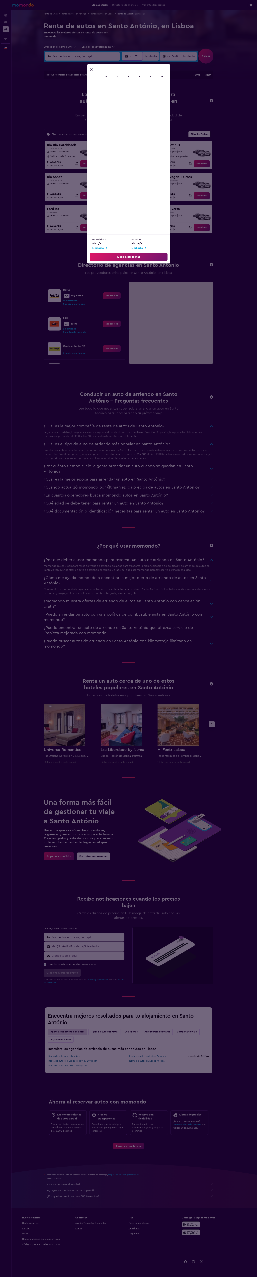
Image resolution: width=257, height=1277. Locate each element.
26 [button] (90, 119)
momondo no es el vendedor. (136, 1184)
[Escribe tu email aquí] (93, 955)
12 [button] (91, 103)
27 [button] (99, 119)
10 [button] (75, 103)
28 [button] (106, 119)
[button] (5, 5)
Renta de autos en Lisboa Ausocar (153, 1061)
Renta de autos (56, 14)
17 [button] (75, 111)
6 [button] (99, 95)
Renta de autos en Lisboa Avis (70, 1056)
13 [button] (99, 103)
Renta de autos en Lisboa (107, 14)
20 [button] (99, 111)
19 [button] (91, 111)
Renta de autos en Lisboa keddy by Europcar (78, 1061)
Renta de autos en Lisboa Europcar (153, 1056)
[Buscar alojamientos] (5, 22)
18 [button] (83, 111)
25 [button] (83, 119)
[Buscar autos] (5, 29)
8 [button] (115, 95)
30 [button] (123, 119)
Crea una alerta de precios (192, 1124)
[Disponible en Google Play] (202, 1224)
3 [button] (75, 95)
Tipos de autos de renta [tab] (110, 1032)
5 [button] (91, 95)
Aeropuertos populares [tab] (162, 1032)
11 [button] (83, 103)
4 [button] (83, 95)
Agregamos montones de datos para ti (136, 1190)
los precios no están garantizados (129, 1175)
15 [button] (115, 103)
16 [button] (123, 103)
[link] (94, 163)
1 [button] (114, 87)
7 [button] (107, 95)
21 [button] (107, 111)
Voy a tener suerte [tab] (66, 1039)
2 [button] (123, 87)
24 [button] (75, 119)
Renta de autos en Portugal (79, 14)
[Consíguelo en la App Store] (202, 1232)
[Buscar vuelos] (5, 15)
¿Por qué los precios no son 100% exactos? (136, 1196)
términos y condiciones (103, 980)
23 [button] (122, 111)
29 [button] (114, 119)
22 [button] (114, 111)
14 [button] (107, 103)
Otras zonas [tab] (136, 1032)
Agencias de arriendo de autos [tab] (73, 1032)
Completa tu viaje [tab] (192, 1032)
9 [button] (123, 95)
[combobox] (65, 47)
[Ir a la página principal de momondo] (23, 5)
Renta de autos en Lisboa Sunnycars (73, 1065)
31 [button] (75, 127)
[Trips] (5, 38)
